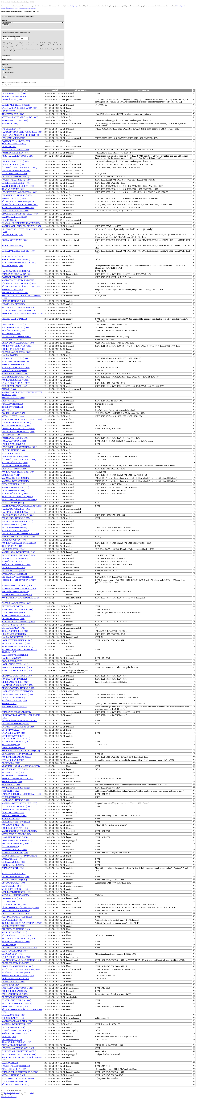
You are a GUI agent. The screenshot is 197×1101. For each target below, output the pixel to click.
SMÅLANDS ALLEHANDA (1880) (17, 274)
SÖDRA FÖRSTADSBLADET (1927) (18, 1078)
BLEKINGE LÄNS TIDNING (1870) (17, 676)
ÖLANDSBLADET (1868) (13, 812)
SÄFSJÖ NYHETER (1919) (13, 625)
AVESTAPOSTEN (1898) (12, 235)
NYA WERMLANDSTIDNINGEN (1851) (19, 447)
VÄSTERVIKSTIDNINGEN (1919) (17, 595)
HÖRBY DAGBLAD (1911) (14, 349)
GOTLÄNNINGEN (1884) (13, 859)
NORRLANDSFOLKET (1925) (15, 1006)
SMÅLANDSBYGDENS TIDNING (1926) (20, 1072)
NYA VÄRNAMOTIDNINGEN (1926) (18, 1048)
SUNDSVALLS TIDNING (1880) (16, 150)
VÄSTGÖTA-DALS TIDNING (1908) (18, 280)
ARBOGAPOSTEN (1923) (13, 772)
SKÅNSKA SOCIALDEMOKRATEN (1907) (21, 223)
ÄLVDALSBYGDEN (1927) (14, 1045)
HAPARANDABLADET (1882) (15, 530)
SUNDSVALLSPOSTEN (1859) (15, 361)
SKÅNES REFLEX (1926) (13, 920)
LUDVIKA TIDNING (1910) (14, 568)
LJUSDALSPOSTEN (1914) (14, 634)
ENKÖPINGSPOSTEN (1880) (14, 700)
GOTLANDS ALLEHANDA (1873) (17, 840)
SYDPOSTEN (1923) (11, 744)
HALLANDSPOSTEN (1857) (14, 1081)
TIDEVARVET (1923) (11, 785)
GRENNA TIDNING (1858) (13, 450)
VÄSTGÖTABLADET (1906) (14, 217)
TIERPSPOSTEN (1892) (12, 546)
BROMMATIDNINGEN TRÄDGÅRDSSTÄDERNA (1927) (16, 1041)
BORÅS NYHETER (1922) (13, 748)
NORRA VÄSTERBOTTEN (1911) (16, 346)
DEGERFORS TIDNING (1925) (15, 963)
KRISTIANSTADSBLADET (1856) (17, 1003)
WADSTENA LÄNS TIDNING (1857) (18, 988)
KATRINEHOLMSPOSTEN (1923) (17, 917)
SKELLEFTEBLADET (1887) (14, 386)
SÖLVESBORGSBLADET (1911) (16, 377)
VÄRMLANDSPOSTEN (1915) (15, 478)
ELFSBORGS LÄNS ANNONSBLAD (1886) (21, 534)
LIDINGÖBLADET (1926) (13, 982)
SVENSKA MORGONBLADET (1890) (18, 727)
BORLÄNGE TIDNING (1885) (15, 240)
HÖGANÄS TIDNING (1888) (14, 441)
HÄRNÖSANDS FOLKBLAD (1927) (17, 1030)
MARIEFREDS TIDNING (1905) (16, 259)
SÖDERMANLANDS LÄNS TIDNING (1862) (21, 286)
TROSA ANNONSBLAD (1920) (15, 631)
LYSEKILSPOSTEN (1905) (13, 549)
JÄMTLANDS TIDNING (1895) (15, 438)
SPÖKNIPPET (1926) (11, 985)
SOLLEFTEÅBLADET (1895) (14, 462)
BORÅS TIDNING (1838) (13, 364)
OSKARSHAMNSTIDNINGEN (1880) (18, 310)
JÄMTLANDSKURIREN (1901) (15, 153)
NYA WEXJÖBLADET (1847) (14, 493)
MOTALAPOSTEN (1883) (13, 416)
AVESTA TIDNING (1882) (13, 619)
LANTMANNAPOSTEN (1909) (15, 724)
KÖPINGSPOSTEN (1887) (13, 398)
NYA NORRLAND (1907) (13, 760)
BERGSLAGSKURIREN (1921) (15, 682)
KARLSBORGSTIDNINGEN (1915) (17, 691)
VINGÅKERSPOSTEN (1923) (15, 769)
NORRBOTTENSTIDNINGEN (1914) (18, 778)
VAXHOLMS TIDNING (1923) (15, 889)
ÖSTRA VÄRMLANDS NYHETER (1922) (20, 720)
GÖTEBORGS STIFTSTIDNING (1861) (19, 580)
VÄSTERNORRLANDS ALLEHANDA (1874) (22, 226)
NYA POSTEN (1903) (11, 819)
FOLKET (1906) (9, 220)
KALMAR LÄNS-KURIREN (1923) (17, 685)
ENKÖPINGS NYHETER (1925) (16, 972)
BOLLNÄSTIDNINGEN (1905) (15, 591)
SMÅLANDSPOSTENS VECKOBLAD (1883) (21, 794)
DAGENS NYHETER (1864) (14, 904)
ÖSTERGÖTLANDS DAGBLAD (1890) (19, 459)
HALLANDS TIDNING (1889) (15, 174)
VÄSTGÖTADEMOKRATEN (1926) (17, 1021)
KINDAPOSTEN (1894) (12, 111)
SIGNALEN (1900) (10, 123)
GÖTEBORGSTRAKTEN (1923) (16, 809)
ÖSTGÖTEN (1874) (10, 846)
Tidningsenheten (15, 1093)
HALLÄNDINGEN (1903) (13, 340)
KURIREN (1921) (9, 703)
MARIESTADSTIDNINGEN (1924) (17, 892)
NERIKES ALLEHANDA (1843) (16, 941)
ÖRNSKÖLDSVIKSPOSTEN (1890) (17, 577)
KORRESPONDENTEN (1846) (15, 828)
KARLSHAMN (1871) (11, 658)
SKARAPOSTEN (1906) (12, 256)
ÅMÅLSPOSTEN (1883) (12, 404)
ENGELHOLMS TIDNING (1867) (16, 337)
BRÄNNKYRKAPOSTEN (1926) (16, 979)
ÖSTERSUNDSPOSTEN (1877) (15, 177)
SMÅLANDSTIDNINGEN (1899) (16, 564)
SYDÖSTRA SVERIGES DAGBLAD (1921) (21, 969)
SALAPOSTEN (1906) (11, 333)
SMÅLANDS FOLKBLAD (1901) (16, 712)
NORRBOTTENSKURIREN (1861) (17, 640)
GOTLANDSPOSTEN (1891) (14, 574)
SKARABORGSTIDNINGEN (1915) (17, 646)
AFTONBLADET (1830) (12, 606)
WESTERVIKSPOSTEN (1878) (15, 211)
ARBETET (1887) (9, 146)
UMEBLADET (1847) (11, 475)
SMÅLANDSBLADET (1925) (14, 1033)
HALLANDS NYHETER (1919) (15, 637)
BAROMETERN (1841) (12, 886)
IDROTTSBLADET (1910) (13, 304)
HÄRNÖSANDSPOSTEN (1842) (16, 271)
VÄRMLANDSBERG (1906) (14, 524)
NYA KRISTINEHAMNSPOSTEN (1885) (19, 192)
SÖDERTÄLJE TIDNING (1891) (16, 105)
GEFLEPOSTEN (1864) (12, 435)
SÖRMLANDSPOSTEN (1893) (15, 853)
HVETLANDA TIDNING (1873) (16, 367)
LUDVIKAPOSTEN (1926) (13, 1027)
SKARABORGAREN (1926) (14, 1015)
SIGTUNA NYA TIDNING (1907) (16, 425)
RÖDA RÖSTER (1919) (12, 661)
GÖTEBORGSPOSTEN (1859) (15, 277)
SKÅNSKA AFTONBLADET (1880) (17, 496)
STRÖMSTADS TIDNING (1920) (16, 929)
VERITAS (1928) (9, 1036)
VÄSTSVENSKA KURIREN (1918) (17, 670)
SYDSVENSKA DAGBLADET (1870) (18, 343)
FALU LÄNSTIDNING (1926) (15, 994)
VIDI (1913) (7, 410)
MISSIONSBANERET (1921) (14, 707)
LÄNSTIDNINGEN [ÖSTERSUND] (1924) (20, 907)
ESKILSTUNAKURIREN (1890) (16, 911)
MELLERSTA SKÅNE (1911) (14, 932)
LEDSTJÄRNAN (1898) (12, 99)
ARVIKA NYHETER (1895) (14, 96)
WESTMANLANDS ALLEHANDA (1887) (20, 108)
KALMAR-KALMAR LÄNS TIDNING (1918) (21, 960)
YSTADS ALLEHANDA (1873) (15, 895)
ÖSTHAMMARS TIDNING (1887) (16, 806)
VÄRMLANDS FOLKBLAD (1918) (17, 585)
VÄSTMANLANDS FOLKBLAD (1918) (19, 588)
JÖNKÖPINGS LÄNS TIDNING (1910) (18, 283)
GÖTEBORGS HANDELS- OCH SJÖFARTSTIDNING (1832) (16, 142)
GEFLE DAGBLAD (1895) (13, 697)
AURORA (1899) (9, 389)
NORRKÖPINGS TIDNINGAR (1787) (18, 472)
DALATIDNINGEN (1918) (13, 612)
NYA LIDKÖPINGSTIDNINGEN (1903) (19, 262)
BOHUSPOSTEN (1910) (12, 289)
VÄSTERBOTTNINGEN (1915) (15, 487)
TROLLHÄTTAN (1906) (12, 407)
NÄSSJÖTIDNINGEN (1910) (14, 880)
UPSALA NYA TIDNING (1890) (15, 877)
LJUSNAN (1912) (9, 401)
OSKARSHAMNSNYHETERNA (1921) (19, 1051)
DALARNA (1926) (10, 1063)
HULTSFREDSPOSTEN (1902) (15, 161)
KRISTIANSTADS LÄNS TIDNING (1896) (20, 135)
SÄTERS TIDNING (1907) (13, 571)
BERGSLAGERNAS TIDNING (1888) (18, 688)
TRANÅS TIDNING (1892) (13, 189)
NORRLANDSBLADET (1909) (15, 380)
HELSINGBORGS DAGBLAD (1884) (18, 515)
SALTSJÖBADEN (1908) (12, 265)
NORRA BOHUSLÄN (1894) (14, 991)
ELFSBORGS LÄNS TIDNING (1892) (18, 432)
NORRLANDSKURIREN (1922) (16, 788)
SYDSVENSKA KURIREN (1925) (16, 957)
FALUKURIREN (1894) (12, 129)
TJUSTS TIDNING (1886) (13, 114)
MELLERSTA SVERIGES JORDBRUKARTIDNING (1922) (16, 737)
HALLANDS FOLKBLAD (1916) (16, 509)
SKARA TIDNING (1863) (13, 503)
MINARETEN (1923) (11, 791)
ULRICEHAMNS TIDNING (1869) (17, 754)
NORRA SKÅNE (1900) (12, 782)
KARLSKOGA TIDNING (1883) (16, 800)
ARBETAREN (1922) (11, 763)
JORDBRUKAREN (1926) (13, 1018)
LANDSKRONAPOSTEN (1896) (16, 466)
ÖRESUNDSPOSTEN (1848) (14, 93)
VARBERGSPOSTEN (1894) (14, 540)
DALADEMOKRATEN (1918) (15, 655)
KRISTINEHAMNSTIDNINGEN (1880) (19, 1054)
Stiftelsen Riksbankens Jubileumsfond (9, 1097)
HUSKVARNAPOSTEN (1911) (15, 324)
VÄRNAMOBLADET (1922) (14, 850)
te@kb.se (31, 1093)
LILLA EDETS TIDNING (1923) (16, 822)
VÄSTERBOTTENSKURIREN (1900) (18, 186)
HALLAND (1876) (10, 355)
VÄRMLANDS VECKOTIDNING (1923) (19, 803)
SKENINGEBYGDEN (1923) (14, 775)
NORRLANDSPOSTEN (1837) (15, 664)
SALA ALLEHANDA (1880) (14, 733)
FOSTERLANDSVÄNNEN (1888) (16, 1000)
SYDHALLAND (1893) (12, 453)
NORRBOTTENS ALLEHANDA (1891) (19, 543)
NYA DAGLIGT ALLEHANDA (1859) (18, 622)
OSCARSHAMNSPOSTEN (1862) (16, 170)
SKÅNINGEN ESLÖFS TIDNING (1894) (19, 856)
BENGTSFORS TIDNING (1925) (16, 914)
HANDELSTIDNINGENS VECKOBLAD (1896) (22, 132)
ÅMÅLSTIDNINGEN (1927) (14, 1069)
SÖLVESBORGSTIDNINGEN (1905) (18, 201)
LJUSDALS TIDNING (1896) (14, 469)
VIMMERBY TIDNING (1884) (15, 120)
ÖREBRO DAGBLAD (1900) (14, 319)
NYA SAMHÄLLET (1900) (13, 138)
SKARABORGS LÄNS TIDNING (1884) (19, 500)
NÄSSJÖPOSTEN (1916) (12, 561)
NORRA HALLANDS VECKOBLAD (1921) (21, 751)
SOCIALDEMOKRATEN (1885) (16, 327)
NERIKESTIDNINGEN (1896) (15, 558)
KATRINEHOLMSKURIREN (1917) (17, 521)
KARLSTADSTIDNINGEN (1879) (16, 615)
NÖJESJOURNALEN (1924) (14, 825)
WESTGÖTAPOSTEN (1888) (14, 371)
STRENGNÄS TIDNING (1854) (15, 293)
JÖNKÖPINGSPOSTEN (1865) (15, 358)
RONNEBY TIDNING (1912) (14, 679)
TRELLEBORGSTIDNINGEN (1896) (18, 307)
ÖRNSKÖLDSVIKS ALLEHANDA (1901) (20, 204)
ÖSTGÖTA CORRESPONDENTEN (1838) (20, 948)
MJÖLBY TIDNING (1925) (13, 926)
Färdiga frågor (74, 6)
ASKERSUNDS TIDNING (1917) (16, 741)
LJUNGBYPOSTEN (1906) (13, 490)
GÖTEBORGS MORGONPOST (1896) (18, 428)
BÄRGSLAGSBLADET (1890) (15, 951)
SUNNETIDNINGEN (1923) (14, 873)
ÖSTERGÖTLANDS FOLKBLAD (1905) (19, 167)
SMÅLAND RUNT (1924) (13, 868)
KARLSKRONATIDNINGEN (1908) (17, 609)
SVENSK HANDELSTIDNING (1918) (18, 555)
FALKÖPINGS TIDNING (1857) (16, 518)
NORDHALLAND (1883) (13, 865)
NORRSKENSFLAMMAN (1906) (16, 757)
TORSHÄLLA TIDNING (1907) (15, 374)
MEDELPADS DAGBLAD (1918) (16, 834)
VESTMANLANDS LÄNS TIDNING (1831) (21, 766)
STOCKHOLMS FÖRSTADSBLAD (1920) (20, 214)
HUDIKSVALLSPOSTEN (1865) (16, 1066)
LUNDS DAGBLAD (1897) (13, 730)
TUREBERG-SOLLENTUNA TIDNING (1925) (22, 923)
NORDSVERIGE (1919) (12, 898)
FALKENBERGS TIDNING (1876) (17, 195)
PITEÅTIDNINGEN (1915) (13, 484)
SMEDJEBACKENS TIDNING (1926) (18, 975)
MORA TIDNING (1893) (12, 245)
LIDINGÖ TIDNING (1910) (14, 301)
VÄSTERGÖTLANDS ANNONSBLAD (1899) (22, 506)
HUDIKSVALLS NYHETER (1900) (17, 180)
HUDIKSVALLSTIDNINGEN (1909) (17, 694)
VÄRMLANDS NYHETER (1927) (16, 1024)
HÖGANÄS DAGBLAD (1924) (15, 843)
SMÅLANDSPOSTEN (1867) (14, 816)
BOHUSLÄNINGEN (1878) (14, 413)
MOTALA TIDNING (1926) (13, 1075)
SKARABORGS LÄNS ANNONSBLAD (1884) (22, 419)
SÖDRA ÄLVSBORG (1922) (14, 862)
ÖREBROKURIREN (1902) (13, 164)
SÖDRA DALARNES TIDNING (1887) (18, 251)
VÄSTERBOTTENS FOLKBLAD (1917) (19, 831)
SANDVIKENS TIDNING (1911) (16, 383)
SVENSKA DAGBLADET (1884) (16, 643)
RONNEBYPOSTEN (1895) (14, 198)
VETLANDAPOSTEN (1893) (14, 527)
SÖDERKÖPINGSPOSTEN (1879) (16, 935)
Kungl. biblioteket (8, 1093)
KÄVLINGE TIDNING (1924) (15, 837)
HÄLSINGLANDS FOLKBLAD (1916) (18, 512)
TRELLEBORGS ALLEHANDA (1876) (18, 938)
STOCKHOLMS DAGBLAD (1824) (17, 667)
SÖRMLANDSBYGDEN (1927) (15, 1084)
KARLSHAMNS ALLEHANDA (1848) (18, 208)
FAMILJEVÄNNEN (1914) (13, 444)
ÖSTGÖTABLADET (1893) (13, 883)
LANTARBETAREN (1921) (13, 628)
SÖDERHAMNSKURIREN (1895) (16, 183)
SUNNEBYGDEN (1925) (12, 954)
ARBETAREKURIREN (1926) (15, 997)
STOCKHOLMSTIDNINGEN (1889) (17, 966)
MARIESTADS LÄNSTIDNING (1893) (18, 537)
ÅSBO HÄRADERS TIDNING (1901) (18, 156)
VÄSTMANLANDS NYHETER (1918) (18, 552)
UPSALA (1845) (9, 945)
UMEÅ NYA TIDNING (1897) (15, 456)
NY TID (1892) (8, 901)
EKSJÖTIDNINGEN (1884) (13, 330)
